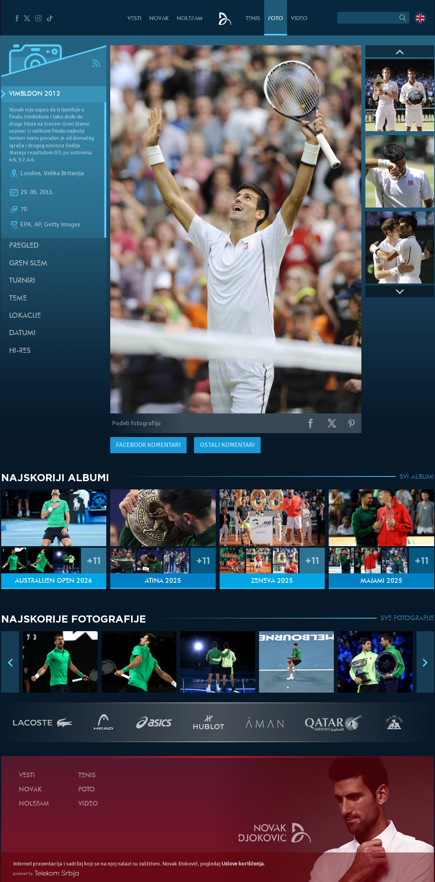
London (30, 173)
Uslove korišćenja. (243, 863)
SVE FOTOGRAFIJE (407, 618)
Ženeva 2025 (272, 581)
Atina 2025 (163, 581)
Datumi (22, 333)
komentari (148, 445)
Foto (275, 19)
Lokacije (25, 316)
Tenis (253, 19)
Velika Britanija (64, 173)
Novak (159, 19)
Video (299, 19)
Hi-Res (20, 351)
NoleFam (189, 19)
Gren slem (28, 263)
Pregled (24, 246)
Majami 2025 (381, 581)
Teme (18, 298)
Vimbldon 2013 (34, 94)
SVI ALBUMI (417, 477)
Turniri (22, 281)
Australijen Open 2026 (53, 581)
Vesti (134, 19)
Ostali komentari (227, 445)
